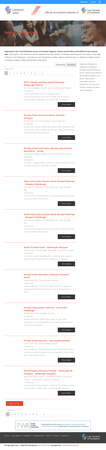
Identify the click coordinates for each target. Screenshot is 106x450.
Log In (93, 2)
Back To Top (14, 403)
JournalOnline (38, 436)
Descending (60, 65)
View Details (66, 104)
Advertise (26, 436)
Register (84, 2)
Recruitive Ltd (43, 445)
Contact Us (65, 436)
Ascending (71, 65)
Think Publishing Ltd (69, 445)
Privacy (56, 436)
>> (42, 73)
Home (6, 436)
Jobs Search (16, 436)
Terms (48, 436)
